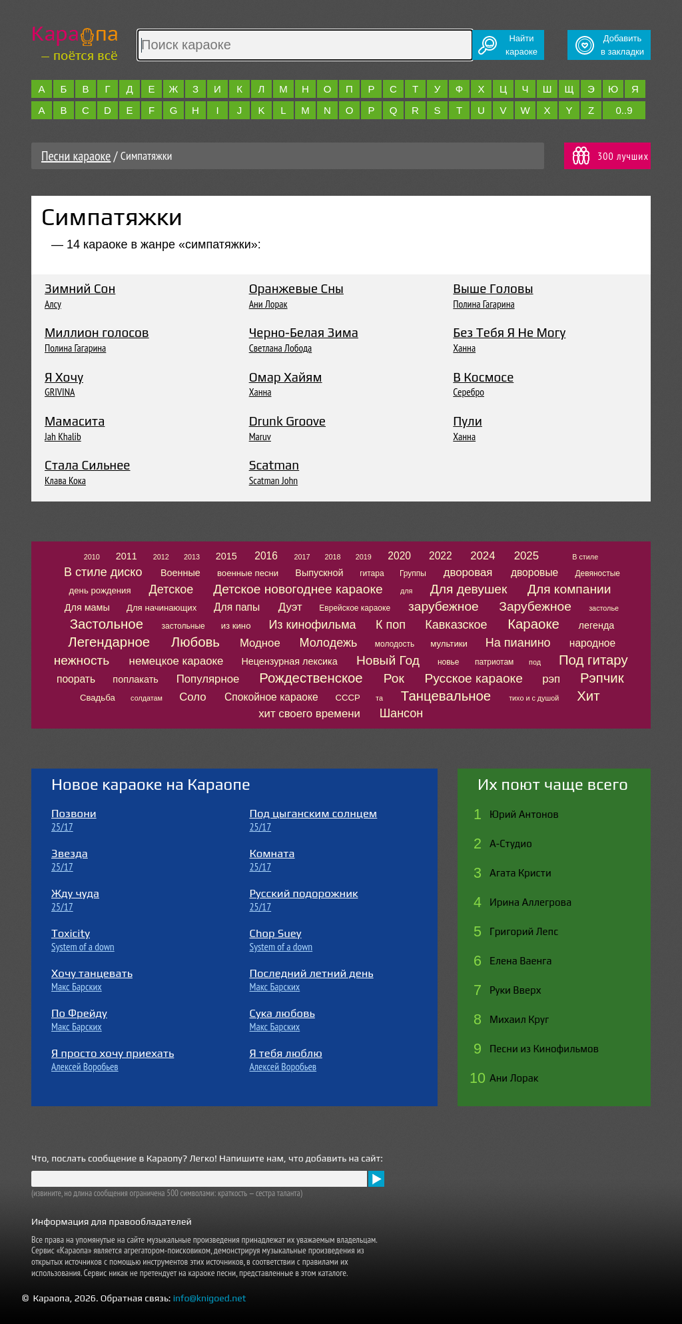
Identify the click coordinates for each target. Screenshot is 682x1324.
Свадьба (97, 698)
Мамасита (75, 421)
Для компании (569, 589)
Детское (171, 589)
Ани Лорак (268, 303)
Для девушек (469, 589)
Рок (394, 678)
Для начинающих (161, 608)
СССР (347, 698)
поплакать (135, 679)
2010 (92, 557)
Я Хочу (64, 377)
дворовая (468, 572)
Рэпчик (602, 678)
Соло (192, 697)
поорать (76, 679)
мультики (449, 644)
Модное (260, 643)
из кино (236, 626)
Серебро (468, 391)
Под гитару (593, 660)
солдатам (147, 698)
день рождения (100, 590)
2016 (266, 555)
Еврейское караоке (354, 608)
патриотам (494, 662)
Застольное (106, 624)
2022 (440, 555)
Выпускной (319, 572)
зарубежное (443, 606)
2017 (302, 557)
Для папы (237, 607)
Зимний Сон (80, 288)
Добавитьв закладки (622, 45)
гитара (372, 573)
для (406, 591)
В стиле (585, 557)
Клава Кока (65, 480)
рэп (551, 679)
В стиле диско (103, 572)
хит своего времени (309, 713)
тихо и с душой (534, 698)
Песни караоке (76, 156)
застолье (604, 608)
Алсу (53, 303)
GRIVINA (60, 391)
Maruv (260, 436)
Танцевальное (446, 696)
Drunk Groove (287, 421)
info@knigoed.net (209, 1298)
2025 (526, 555)
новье (449, 662)
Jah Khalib (63, 436)
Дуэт (290, 607)
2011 (126, 556)
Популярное (208, 679)
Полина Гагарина (483, 303)
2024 (482, 555)
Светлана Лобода (280, 347)
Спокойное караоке (271, 697)
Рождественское (310, 678)
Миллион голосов (97, 332)
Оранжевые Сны (296, 288)
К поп (391, 624)
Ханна (464, 347)
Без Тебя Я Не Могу (509, 332)
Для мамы (87, 607)
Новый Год (388, 660)
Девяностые (597, 573)
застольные (183, 626)
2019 (364, 557)
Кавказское (456, 624)
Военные (180, 572)
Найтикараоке (521, 45)
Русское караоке (473, 678)
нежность (82, 660)
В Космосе (483, 377)
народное (592, 643)
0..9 (623, 110)
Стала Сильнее (88, 465)
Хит (588, 696)
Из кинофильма (312, 624)
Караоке (533, 624)
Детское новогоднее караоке (297, 589)
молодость (395, 644)
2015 (226, 556)
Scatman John (273, 480)
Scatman (274, 465)
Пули (467, 421)
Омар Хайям (285, 377)
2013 (192, 557)
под (535, 662)
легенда (597, 625)
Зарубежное (535, 606)
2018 (333, 557)
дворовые (534, 572)
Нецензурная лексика (289, 661)
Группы (413, 573)
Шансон (402, 713)
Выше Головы (493, 288)
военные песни (247, 573)
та (379, 698)
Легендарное (109, 642)
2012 (161, 557)
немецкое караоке (176, 661)
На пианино (518, 642)
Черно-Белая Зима (303, 332)
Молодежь (329, 642)
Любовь (195, 642)
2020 (399, 555)
